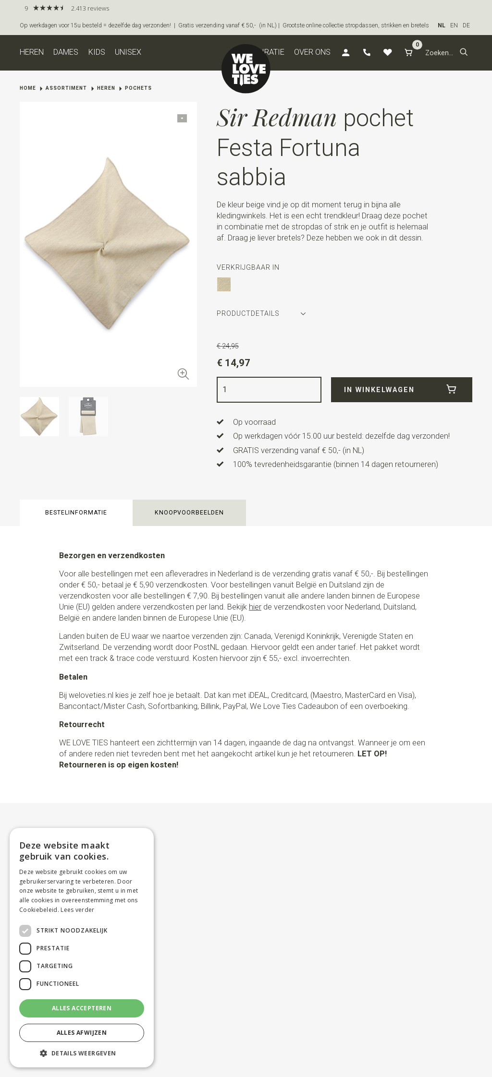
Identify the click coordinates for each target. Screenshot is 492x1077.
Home (28, 88)
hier (255, 606)
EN (454, 25)
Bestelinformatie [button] (76, 512)
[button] (463, 53)
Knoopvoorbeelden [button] (189, 512)
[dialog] (82, 947)
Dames (65, 52)
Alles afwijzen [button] (82, 1033)
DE (466, 25)
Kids (96, 52)
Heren (32, 52)
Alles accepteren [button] (81, 1008)
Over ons (312, 52)
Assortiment (66, 88)
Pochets (138, 88)
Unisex (128, 52)
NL (441, 25)
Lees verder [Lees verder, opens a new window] (77, 910)
